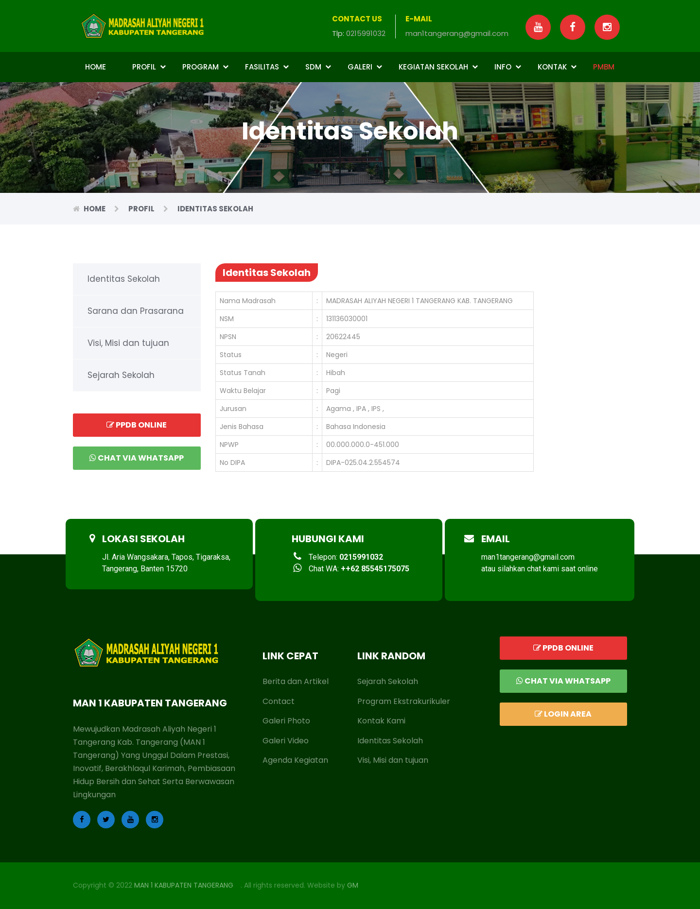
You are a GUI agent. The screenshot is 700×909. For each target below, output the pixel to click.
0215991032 (365, 33)
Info (507, 67)
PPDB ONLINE (136, 424)
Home (95, 67)
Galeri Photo (286, 720)
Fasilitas (267, 67)
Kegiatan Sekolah (438, 67)
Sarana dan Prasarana (136, 311)
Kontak (557, 67)
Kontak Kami (381, 720)
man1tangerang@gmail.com (456, 33)
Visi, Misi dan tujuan (128, 343)
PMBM (603, 67)
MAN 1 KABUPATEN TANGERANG (183, 885)
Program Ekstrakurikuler (403, 701)
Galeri (365, 67)
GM (352, 885)
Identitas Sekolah (124, 279)
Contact (278, 701)
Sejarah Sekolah (121, 375)
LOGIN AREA (563, 714)
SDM (318, 67)
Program (205, 67)
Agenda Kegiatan (295, 760)
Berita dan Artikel (295, 681)
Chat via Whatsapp (136, 457)
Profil (149, 67)
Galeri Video (285, 740)
